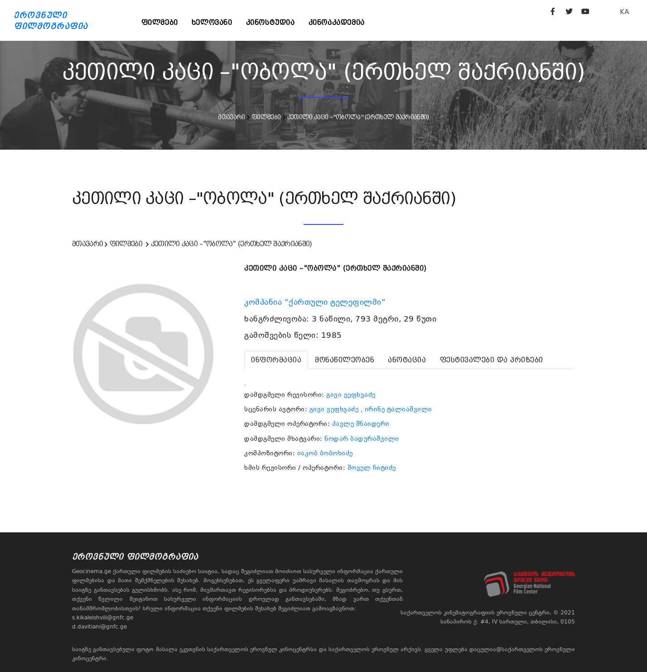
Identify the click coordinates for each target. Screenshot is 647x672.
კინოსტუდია (270, 22)
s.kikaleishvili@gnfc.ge (102, 617)
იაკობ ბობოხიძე (325, 453)
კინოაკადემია (337, 22)
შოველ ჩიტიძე (372, 467)
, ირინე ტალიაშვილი (396, 409)
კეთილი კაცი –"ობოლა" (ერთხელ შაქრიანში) (358, 117)
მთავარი (231, 117)
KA (624, 11)
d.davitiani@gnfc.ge (99, 626)
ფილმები (159, 22)
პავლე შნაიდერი (361, 423)
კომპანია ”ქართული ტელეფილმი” (316, 302)
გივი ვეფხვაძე (351, 394)
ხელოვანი (212, 22)
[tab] (276, 360)
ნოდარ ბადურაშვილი (361, 438)
